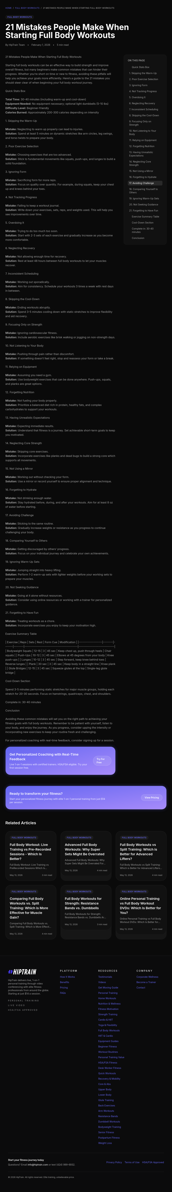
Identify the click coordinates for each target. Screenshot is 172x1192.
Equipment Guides (108, 1041)
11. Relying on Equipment (21, 366)
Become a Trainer (146, 982)
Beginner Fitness (107, 1046)
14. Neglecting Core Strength (23, 443)
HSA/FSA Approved (153, 1162)
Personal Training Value (111, 1057)
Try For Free (101, 761)
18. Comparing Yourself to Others (26, 540)
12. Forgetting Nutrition (19, 392)
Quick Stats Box (15, 91)
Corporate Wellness (147, 976)
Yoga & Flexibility (107, 1025)
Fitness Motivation (108, 1009)
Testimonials (105, 976)
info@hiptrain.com (38, 1164)
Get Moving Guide (108, 987)
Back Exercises (106, 1105)
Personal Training (108, 992)
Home (8, 8)
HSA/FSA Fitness (107, 1062)
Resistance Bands (108, 1116)
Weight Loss (105, 1143)
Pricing (64, 987)
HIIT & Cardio (105, 1035)
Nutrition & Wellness (109, 1003)
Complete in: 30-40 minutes (23, 702)
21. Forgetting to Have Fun (21, 612)
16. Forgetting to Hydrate (20, 489)
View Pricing (152, 797)
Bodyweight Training (109, 1126)
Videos (102, 982)
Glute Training (106, 1100)
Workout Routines (108, 1051)
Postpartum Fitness (109, 1137)
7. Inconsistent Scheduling (21, 273)
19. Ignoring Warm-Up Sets (22, 561)
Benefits (64, 982)
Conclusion (12, 710)
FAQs (63, 992)
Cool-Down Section (17, 681)
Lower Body (105, 1094)
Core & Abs (104, 1084)
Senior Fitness (106, 1132)
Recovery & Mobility (109, 1078)
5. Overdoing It (14, 222)
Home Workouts (107, 998)
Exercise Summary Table (21, 633)
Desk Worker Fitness (109, 1068)
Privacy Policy (114, 1162)
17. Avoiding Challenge (19, 515)
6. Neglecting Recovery (20, 248)
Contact (140, 987)
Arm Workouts (106, 1110)
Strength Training (107, 1014)
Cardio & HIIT (105, 1019)
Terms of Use (132, 1162)
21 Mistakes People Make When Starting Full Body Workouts (43, 56)
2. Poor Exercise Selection (21, 146)
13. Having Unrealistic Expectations (27, 417)
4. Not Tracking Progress (21, 197)
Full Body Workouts (27, 8)
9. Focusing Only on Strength (23, 324)
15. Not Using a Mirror (19, 468)
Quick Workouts (107, 1073)
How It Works (67, 976)
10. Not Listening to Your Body (24, 345)
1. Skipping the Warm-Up (21, 120)
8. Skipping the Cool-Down (22, 299)
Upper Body (105, 1089)
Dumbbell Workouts (109, 1121)
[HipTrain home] (28, 972)
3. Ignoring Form (15, 171)
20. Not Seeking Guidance (21, 587)
